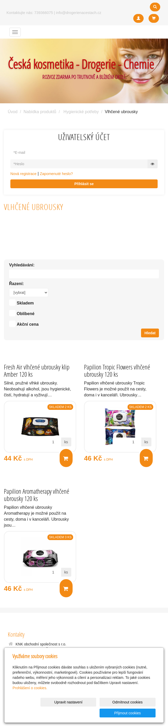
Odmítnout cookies (93, 713)
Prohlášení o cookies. (29, 699)
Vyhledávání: (21, 265)
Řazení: (16, 283)
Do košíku (65, 458)
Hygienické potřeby (81, 112)
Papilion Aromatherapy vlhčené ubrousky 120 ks (36, 495)
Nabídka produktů (40, 112)
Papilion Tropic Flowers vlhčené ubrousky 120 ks (117, 371)
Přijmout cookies (135, 713)
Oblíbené (25, 313)
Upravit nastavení (50, 713)
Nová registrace (23, 174)
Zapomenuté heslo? (56, 174)
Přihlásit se (84, 184)
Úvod (12, 112)
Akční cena (27, 324)
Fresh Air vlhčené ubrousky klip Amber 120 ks (36, 371)
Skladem (25, 303)
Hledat (150, 333)
